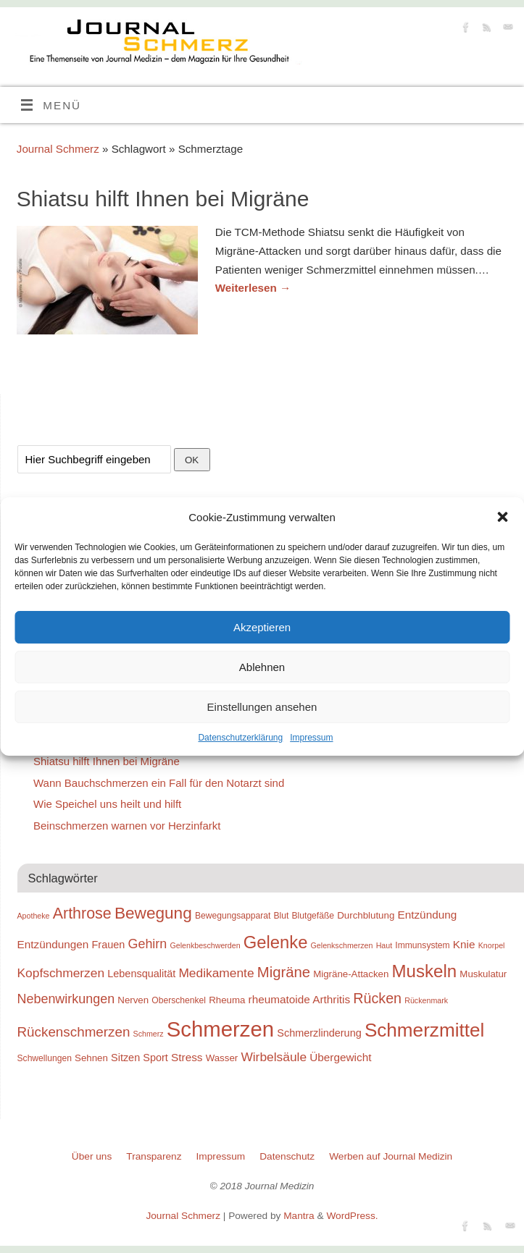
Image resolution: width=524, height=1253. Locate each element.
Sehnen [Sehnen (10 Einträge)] (91, 1057)
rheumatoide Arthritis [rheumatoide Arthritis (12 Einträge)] (300, 999)
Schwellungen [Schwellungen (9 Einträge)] (44, 1058)
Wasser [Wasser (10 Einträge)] (222, 1057)
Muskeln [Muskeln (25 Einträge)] (424, 971)
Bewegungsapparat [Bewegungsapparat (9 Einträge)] (232, 916)
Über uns (92, 1156)
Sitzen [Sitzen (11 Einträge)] (125, 1057)
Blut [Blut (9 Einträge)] (280, 916)
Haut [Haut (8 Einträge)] (384, 945)
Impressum (311, 738)
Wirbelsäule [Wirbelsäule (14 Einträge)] (274, 1057)
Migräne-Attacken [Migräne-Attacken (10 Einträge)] (350, 974)
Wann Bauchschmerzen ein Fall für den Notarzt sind (158, 783)
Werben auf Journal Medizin (390, 1156)
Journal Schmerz (58, 149)
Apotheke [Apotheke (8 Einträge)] (33, 915)
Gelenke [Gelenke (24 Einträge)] (276, 942)
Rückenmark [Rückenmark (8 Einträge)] (426, 1000)
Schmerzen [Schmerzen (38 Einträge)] (220, 1029)
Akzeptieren (262, 627)
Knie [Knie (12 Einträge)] (464, 944)
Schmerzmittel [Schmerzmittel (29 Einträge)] (424, 1030)
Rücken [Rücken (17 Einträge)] (377, 998)
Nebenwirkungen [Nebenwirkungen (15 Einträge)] (66, 999)
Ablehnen (262, 667)
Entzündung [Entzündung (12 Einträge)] (427, 914)
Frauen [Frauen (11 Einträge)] (108, 944)
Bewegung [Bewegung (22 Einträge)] (153, 913)
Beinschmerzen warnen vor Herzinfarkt (126, 825)
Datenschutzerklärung (240, 738)
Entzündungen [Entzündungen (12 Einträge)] (53, 944)
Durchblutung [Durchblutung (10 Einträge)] (365, 915)
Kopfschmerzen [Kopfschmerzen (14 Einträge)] (61, 973)
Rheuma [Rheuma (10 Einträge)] (227, 1000)
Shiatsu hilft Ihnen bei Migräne (163, 199)
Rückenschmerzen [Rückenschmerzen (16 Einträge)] (73, 1031)
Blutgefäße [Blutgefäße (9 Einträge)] (313, 916)
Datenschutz (287, 1156)
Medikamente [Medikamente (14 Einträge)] (216, 973)
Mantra (299, 1215)
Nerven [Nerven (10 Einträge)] (133, 1000)
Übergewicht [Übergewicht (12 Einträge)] (340, 1057)
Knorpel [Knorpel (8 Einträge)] (491, 945)
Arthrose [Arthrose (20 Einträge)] (82, 913)
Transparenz (153, 1156)
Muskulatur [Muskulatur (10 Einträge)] (483, 974)
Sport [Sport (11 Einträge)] (155, 1057)
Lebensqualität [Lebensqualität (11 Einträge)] (141, 973)
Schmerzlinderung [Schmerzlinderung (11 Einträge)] (319, 1033)
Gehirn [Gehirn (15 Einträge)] (147, 944)
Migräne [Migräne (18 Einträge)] (283, 972)
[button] (502, 517)
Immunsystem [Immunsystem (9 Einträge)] (422, 945)
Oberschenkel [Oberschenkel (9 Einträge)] (178, 1000)
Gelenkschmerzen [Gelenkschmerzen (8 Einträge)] (342, 945)
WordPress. (352, 1215)
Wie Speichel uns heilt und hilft (107, 804)
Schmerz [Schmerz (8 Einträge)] (148, 1033)
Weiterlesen (253, 288)
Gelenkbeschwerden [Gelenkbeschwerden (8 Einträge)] (205, 945)
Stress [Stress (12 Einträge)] (186, 1057)
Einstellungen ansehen (262, 707)
